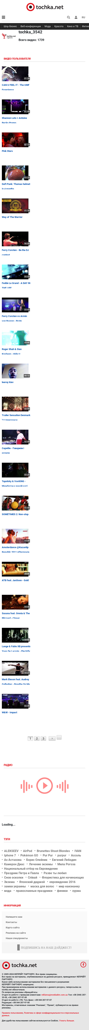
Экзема (9, 882)
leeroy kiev (8, 382)
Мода (48, 26)
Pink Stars (7, 151)
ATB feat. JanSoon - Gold (15, 580)
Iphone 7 (10, 855)
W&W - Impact (9, 712)
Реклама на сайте (16, 932)
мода (7, 891)
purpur (61, 855)
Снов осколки (13, 877)
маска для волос (42, 886)
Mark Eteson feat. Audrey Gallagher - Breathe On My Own (16, 684)
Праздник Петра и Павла (21, 873)
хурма (76, 891)
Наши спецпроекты (17, 938)
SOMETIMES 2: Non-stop (15, 514)
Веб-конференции (30, 26)
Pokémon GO (29, 855)
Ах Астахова (13, 860)
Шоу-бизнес (10, 26)
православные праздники (34, 891)
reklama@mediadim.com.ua (54, 995)
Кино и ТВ (72, 26)
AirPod (27, 851)
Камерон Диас (14, 864)
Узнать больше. (67, 1020)
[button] (76, 17)
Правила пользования (12, 1013)
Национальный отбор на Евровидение (31, 868)
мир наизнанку (69, 886)
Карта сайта (13, 927)
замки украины (15, 886)
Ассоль (76, 855)
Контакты (11, 922)
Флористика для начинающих (63, 877)
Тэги (7, 839)
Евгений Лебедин (64, 860)
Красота (58, 26)
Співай (32, 877)
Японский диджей (32, 882)
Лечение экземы (41, 864)
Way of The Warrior (12, 217)
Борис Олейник (36, 860)
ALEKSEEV (11, 851)
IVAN (78, 851)
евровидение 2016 (62, 882)
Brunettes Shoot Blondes (53, 851)
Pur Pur (48, 855)
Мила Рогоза (66, 864)
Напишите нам (14, 916)
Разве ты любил (55, 873)
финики (62, 891)
